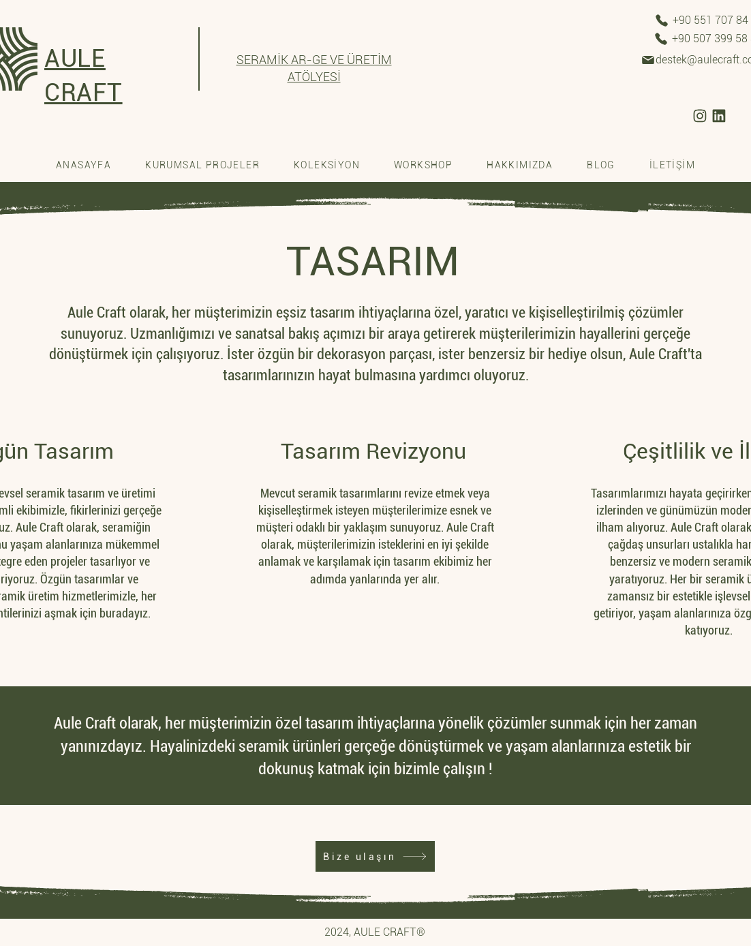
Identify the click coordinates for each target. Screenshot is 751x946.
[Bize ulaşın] (375, 856)
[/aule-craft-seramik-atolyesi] (719, 116)
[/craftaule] (699, 116)
